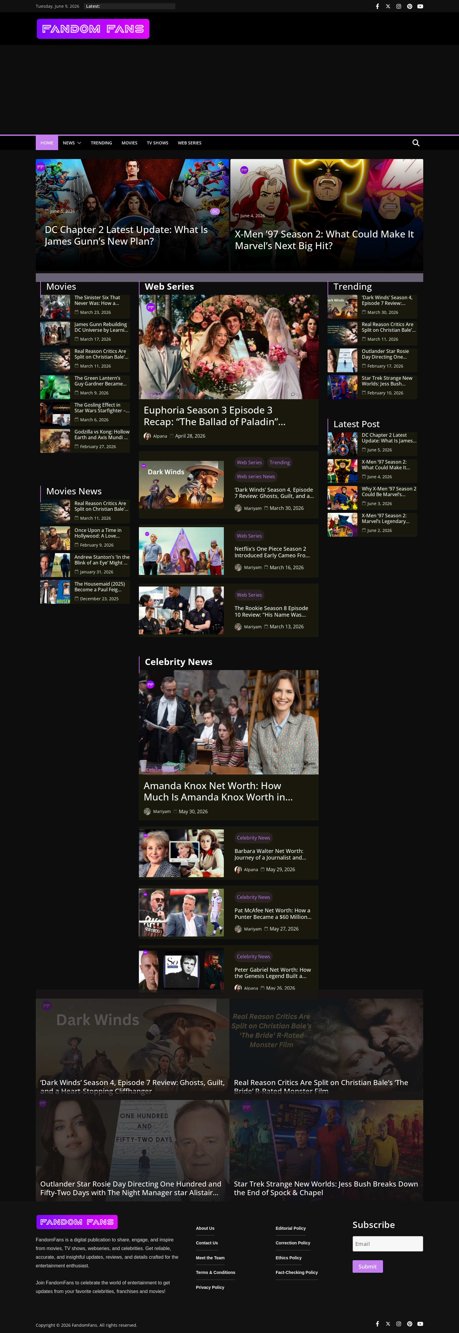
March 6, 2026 (94, 416)
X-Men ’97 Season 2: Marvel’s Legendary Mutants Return (384, 515)
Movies (129, 143)
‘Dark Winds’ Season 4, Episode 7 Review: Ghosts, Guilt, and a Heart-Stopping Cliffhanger (274, 489)
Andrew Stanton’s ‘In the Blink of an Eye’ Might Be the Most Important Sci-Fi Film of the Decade (102, 556)
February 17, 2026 (385, 362)
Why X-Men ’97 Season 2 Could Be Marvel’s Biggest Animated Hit (389, 488)
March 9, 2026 (94, 389)
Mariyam (253, 504)
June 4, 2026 (379, 473)
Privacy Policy (210, 1283)
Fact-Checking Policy (297, 1269)
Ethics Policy (289, 1254)
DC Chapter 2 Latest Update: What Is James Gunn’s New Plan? (126, 234)
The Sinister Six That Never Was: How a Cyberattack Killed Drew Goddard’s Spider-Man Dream (101, 297)
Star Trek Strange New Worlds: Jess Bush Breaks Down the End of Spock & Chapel (389, 377)
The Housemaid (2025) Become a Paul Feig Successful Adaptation (100, 583)
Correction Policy (293, 1239)
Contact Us (207, 1239)
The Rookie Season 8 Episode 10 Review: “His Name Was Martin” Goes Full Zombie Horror (271, 608)
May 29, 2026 (280, 866)
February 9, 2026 (97, 541)
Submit (368, 1262)
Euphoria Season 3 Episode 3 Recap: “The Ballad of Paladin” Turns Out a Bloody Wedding (211, 412)
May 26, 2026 (280, 985)
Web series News (256, 473)
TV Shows (157, 143)
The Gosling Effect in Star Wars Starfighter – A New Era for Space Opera (102, 404)
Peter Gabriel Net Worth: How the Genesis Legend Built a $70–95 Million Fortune (273, 969)
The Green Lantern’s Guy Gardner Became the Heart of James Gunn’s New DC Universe (99, 377)
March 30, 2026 (287, 504)
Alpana (160, 432)
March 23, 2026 (95, 308)
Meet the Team (210, 1254)
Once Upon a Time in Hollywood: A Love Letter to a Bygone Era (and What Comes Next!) (102, 529)
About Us (205, 1225)
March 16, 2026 (287, 564)
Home (47, 143)
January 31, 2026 (96, 568)
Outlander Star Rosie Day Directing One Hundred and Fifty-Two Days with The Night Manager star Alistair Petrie (388, 350)
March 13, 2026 (287, 623)
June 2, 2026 (379, 527)
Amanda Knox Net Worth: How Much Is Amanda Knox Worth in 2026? (214, 787)
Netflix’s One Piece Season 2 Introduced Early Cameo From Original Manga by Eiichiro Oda (273, 548)
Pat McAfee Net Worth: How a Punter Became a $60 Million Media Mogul (272, 910)
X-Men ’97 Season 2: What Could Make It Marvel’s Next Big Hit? (324, 238)
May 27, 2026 (284, 925)
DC (215, 210)
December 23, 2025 (99, 595)
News (69, 143)
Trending (101, 143)
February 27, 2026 (98, 443)
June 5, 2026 (379, 446)
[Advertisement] (229, 90)
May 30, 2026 (193, 808)
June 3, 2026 (379, 500)
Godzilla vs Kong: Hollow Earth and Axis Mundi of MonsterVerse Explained (102, 431)
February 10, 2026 (385, 389)
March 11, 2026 (95, 362)
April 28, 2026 (190, 432)
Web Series (189, 143)
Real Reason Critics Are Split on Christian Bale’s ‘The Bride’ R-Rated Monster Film (101, 350)
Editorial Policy (291, 1225)
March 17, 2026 (95, 335)
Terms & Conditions (215, 1269)
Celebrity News (162, 766)
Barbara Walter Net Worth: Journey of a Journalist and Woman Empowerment (269, 851)
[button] (78, 143)
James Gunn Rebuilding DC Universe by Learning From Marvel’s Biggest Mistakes (102, 323)
